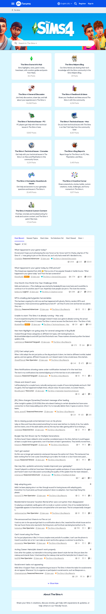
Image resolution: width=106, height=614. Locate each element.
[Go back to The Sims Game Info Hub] (31, 64)
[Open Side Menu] (13, 3)
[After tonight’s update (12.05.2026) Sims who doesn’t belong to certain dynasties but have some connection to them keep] (53, 406)
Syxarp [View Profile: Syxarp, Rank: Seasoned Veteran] (17, 460)
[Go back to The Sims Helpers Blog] (74, 64)
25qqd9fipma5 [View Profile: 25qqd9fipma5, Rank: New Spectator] (20, 360)
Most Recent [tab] (19, 238)
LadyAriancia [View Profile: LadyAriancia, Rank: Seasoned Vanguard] (19, 342)
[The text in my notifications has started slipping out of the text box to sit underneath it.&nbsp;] (53, 372)
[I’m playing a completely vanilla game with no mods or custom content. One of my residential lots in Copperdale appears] (53, 507)
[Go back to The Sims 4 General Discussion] (31, 94)
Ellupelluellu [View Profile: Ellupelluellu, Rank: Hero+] (19, 277)
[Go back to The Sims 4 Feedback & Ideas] (74, 94)
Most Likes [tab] (44, 238)
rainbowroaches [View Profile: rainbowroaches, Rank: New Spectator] (20, 513)
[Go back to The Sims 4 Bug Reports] (74, 151)
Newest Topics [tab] (32, 238)
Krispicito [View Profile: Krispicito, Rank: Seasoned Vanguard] (18, 376)
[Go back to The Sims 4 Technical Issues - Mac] (74, 121)
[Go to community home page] (23, 3)
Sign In (90, 4)
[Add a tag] (24, 244)
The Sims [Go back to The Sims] (15, 10)
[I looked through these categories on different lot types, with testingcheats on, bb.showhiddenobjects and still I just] (53, 336)
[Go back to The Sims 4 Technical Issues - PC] (31, 121)
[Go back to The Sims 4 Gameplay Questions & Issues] (31, 182)
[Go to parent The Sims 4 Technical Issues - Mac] (55, 324)
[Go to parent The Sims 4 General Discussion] (63, 258)
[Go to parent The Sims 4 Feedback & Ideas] (63, 475)
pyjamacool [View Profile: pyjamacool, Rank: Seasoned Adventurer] (19, 475)
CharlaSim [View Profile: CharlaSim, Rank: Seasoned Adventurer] (18, 258)
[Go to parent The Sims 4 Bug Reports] (59, 309)
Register (82, 4)
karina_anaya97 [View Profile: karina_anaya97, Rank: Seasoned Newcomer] (20, 412)
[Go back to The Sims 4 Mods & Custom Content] (31, 211)
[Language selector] (64, 3)
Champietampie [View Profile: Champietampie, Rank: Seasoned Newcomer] (21, 573)
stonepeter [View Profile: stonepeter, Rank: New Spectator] (19, 543)
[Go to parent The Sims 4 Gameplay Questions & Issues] (62, 391)
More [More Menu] (81, 238)
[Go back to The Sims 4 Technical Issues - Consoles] (31, 151)
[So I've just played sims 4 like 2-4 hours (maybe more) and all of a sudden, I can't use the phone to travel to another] (53, 538)
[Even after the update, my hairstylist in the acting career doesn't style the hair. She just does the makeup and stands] (52, 554)
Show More (53, 583)
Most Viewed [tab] (71, 238)
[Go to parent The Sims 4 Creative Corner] (51, 292)
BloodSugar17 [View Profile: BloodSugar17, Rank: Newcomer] (20, 391)
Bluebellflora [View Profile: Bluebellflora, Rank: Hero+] (19, 324)
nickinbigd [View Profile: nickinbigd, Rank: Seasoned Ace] (18, 430)
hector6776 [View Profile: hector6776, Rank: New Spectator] (19, 496)
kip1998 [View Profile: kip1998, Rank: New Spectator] (17, 558)
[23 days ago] (45, 258)
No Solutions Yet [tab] (57, 238)
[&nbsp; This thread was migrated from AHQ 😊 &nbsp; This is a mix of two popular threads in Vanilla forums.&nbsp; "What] (53, 272)
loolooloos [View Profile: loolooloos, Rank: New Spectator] (18, 528)
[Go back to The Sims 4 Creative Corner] (74, 181)
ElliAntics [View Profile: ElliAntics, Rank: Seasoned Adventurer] (18, 309)
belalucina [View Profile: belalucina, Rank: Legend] (18, 292)
